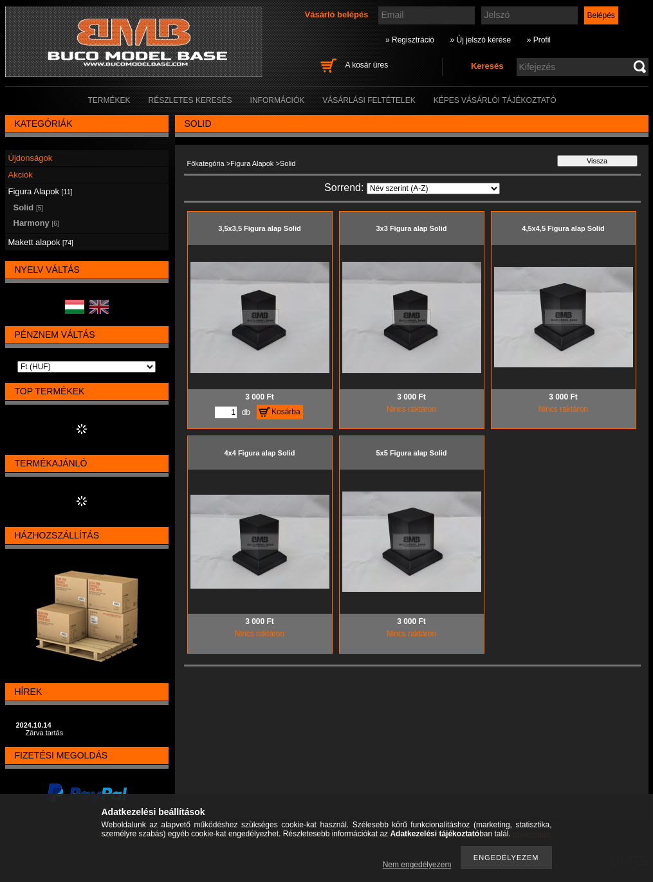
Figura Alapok (251, 163)
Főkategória (206, 163)
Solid (29, 207)
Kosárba (285, 411)
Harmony (36, 223)
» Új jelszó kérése (480, 39)
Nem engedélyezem (417, 864)
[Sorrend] (433, 188)
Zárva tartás (45, 733)
